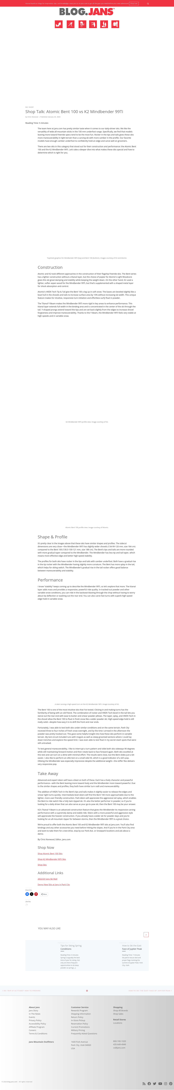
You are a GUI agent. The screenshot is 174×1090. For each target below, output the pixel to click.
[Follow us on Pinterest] (170, 1084)
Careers (32, 1030)
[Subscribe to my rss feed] (144, 1084)
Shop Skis (42, 864)
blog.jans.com (12, 1082)
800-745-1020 (119, 1041)
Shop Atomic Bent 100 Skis (50, 853)
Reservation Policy (79, 1024)
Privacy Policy (35, 1020)
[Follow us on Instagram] (165, 1084)
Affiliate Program (37, 1027)
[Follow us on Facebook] (149, 1084)
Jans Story (33, 1010)
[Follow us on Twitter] (154, 1084)
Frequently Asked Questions (84, 1033)
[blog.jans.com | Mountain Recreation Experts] (87, 12)
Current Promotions (80, 1027)
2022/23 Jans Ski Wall (47, 879)
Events (32, 1017)
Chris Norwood (33, 117)
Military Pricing (78, 1030)
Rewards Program (79, 1010)
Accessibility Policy (37, 1024)
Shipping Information (81, 1014)
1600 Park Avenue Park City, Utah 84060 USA (81, 1045)
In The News (34, 1014)
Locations (117, 1023)
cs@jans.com (119, 1048)
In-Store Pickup (78, 1020)
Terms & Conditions (38, 1033)
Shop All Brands (120, 1010)
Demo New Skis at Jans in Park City (54, 884)
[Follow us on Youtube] (160, 1084)
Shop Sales (118, 1014)
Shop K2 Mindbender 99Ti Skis (52, 859)
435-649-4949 (119, 1044)
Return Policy (77, 1017)
